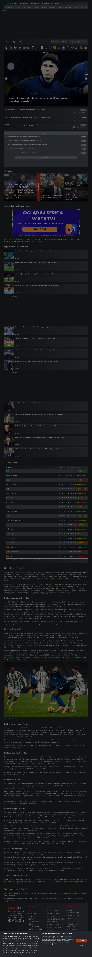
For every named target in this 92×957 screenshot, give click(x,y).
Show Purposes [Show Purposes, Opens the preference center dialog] (82, 946)
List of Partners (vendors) (50, 944)
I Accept (81, 940)
